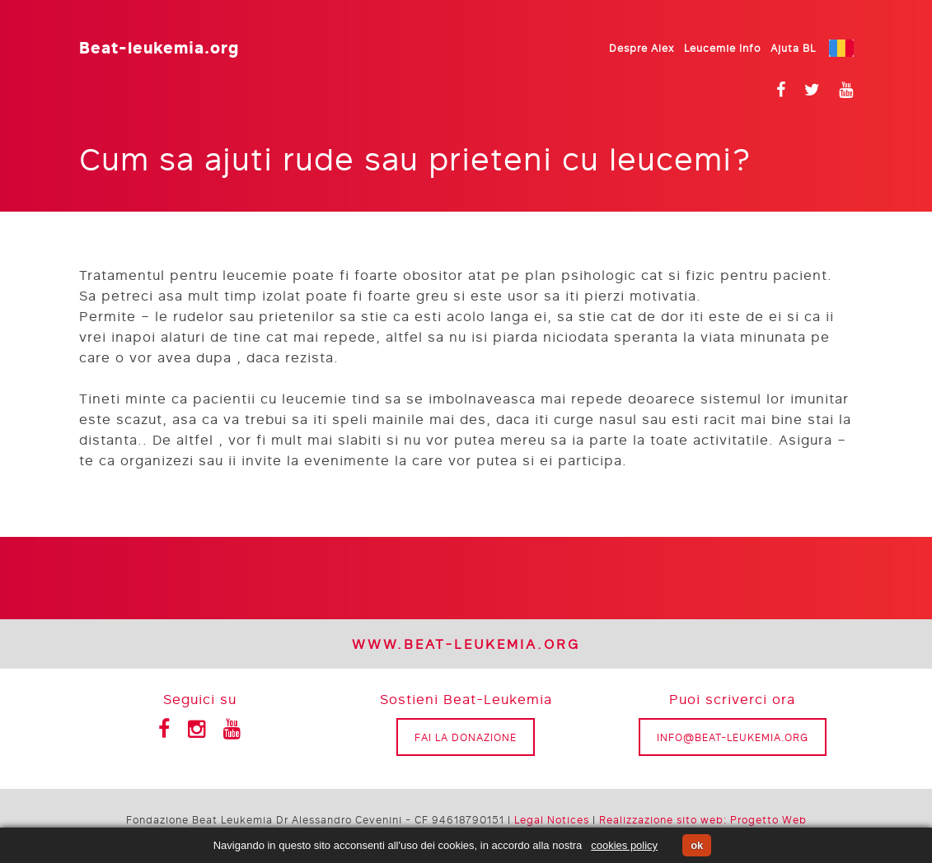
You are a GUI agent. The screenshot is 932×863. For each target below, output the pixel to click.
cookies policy (624, 845)
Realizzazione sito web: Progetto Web (703, 819)
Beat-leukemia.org (159, 45)
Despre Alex (641, 47)
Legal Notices (551, 819)
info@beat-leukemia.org (732, 737)
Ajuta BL (793, 47)
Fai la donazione (465, 737)
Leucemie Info (722, 47)
